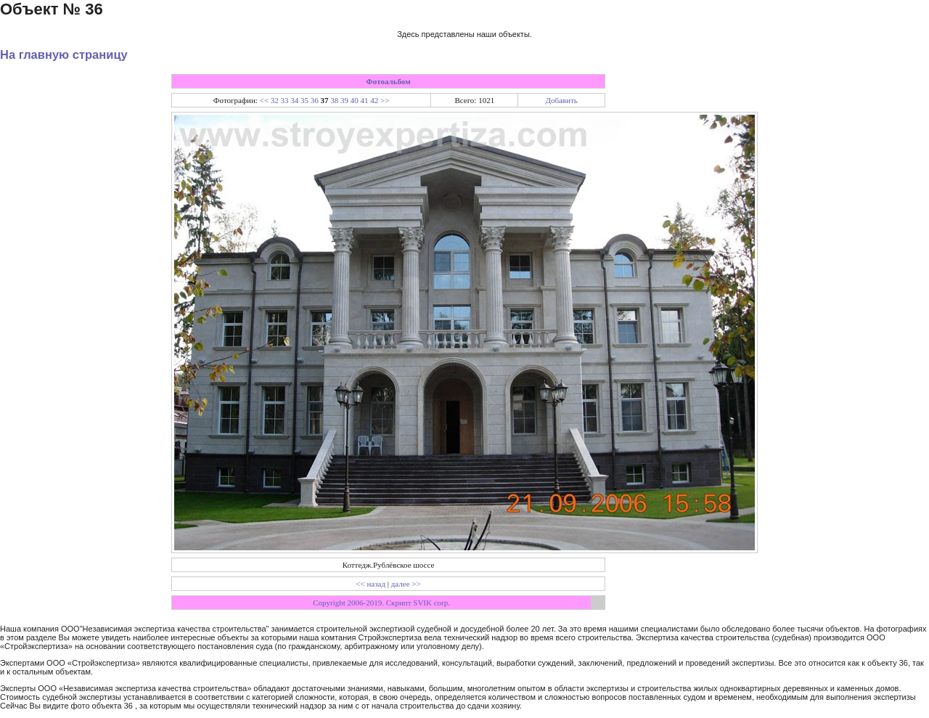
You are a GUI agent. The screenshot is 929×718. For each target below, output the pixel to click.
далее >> (406, 583)
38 (334, 100)
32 (275, 100)
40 (355, 100)
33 (285, 100)
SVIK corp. (431, 602)
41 (365, 100)
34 (294, 100)
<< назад (370, 583)
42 (374, 100)
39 (344, 100)
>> (384, 100)
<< (264, 100)
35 (304, 100)
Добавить (561, 100)
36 (315, 100)
